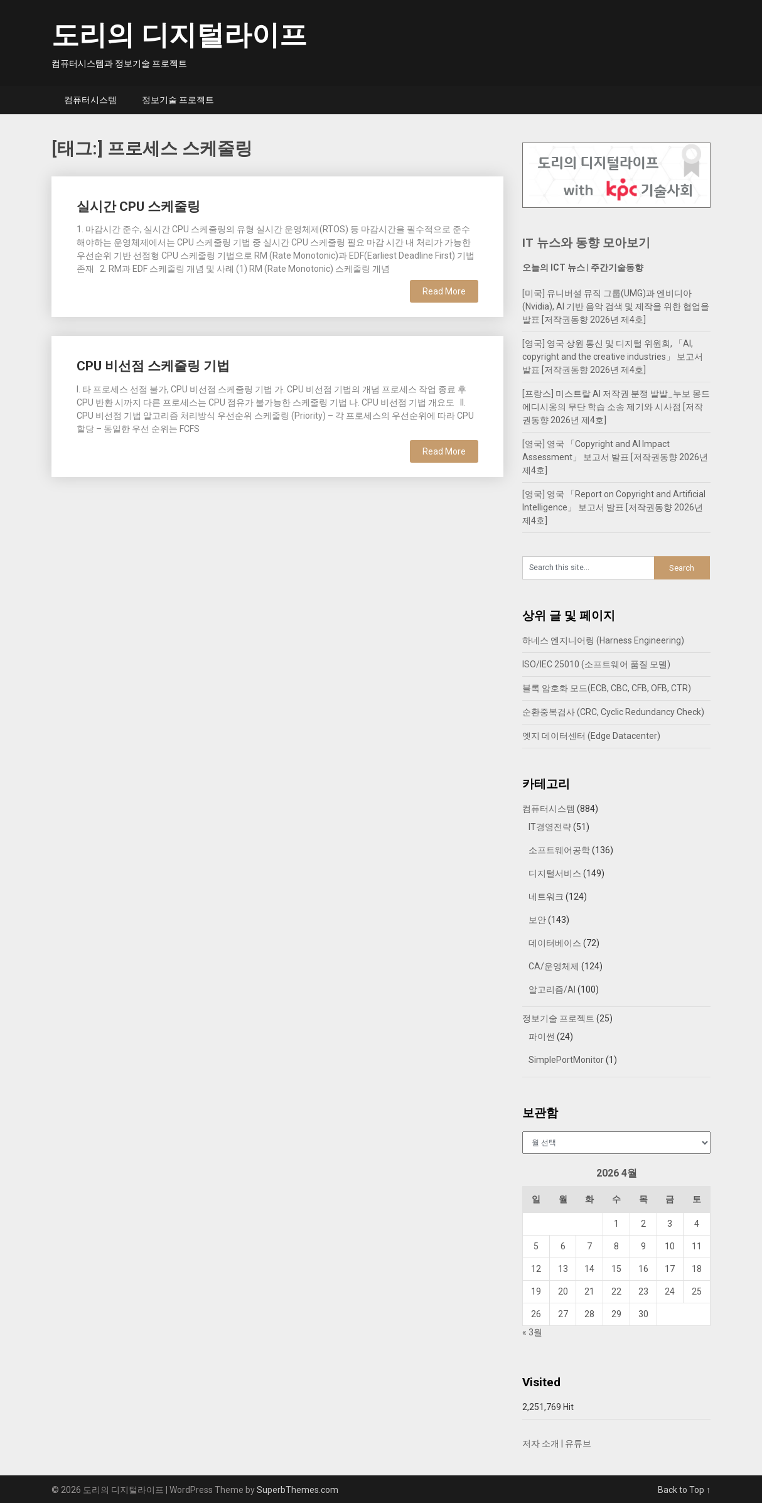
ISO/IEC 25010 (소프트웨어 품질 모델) (596, 664)
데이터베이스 (555, 943)
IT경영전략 (550, 827)
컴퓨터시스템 (90, 100)
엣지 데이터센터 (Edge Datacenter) (591, 736)
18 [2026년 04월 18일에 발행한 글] (697, 1269)
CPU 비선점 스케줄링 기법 (153, 366)
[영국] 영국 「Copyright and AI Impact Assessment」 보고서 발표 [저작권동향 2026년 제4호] (615, 457)
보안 (537, 920)
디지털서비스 (555, 873)
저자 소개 (540, 1443)
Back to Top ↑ (684, 1490)
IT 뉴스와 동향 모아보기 (586, 242)
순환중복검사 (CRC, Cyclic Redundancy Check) (613, 712)
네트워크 (546, 897)
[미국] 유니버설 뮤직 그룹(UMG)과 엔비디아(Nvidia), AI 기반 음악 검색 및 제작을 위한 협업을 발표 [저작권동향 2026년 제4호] (615, 306)
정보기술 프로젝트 (178, 100)
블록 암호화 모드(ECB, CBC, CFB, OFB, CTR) (606, 688)
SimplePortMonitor (566, 1060)
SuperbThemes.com (297, 1490)
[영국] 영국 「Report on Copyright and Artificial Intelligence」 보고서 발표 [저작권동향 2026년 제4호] (614, 507)
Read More (444, 291)
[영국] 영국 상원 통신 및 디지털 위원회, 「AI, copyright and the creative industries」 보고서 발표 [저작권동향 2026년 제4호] (612, 356)
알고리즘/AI (552, 989)
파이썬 (542, 1037)
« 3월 (532, 1332)
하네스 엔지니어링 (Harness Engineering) (603, 640)
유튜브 (578, 1443)
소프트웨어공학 (559, 850)
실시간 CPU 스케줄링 (138, 206)
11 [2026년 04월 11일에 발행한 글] (697, 1246)
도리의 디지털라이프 (179, 35)
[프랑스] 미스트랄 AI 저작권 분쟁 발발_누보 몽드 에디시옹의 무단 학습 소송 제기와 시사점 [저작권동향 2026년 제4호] (616, 407)
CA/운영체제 (554, 966)
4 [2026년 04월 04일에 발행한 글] (696, 1224)
